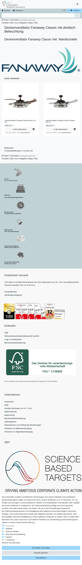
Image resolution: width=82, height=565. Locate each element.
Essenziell (10, 526)
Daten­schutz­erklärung (25, 522)
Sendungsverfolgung (13, 295)
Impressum (9, 402)
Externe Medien (12, 531)
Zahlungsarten (10, 422)
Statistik (9, 529)
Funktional (10, 540)
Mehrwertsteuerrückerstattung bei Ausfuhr (21, 336)
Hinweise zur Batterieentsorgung (18, 428)
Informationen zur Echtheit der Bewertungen (22, 425)
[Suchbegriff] (38, 15)
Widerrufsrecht (10, 412)
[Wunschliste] (64, 10)
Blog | (30, 23)
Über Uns (14, 23)
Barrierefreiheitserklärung (15, 343)
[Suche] (77, 15)
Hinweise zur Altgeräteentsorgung (18, 432)
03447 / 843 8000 (11, 20)
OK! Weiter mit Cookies (41, 548)
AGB (6, 405)
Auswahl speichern (41, 553)
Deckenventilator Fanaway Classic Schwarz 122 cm (60, 121)
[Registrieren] (18, 10)
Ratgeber (23, 23)
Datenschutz (9, 415)
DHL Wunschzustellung (15, 534)
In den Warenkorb (23, 129)
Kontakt (5, 23)
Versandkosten (25, 133)
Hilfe (6, 333)
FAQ (36, 23)
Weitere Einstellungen (11, 543)
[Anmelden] (5, 10)
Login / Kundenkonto (13, 339)
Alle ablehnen (41, 558)
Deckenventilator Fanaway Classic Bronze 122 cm (20, 121)
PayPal (9, 537)
